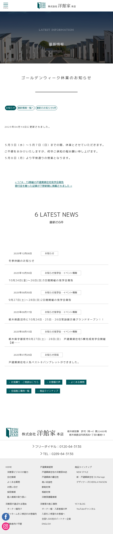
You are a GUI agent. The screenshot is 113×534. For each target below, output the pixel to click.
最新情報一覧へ (26, 107)
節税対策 (46, 487)
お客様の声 (54, 382)
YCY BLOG (80, 503)
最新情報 (56, 44)
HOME (9, 467)
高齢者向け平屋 (14, 523)
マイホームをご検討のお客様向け (22, 516)
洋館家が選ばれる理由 (16, 503)
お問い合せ (12, 487)
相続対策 (46, 492)
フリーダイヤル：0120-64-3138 (58, 446)
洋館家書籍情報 (49, 497)
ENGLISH (46, 523)
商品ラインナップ (49, 390)
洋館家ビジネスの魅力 (17, 472)
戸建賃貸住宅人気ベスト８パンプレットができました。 (44, 362)
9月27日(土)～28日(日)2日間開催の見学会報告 (40, 300)
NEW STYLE (82, 472)
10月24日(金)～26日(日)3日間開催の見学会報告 (41, 280)
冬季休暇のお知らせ (21, 260)
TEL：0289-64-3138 (58, 454)
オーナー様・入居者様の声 (54, 508)
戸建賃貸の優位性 (50, 477)
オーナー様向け (14, 508)
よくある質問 (78, 382)
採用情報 (11, 492)
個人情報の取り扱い (16, 497)
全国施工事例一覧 (20, 390)
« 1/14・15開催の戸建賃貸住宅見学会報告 (39, 182)
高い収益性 (47, 482)
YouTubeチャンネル (85, 508)
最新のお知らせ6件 (46, 107)
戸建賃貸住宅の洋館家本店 (54, 472)
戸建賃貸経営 (46, 467)
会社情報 (11, 477)
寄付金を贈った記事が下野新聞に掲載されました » (43, 186)
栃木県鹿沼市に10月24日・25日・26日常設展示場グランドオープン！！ (56, 319)
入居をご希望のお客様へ (53, 513)
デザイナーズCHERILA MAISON (91, 482)
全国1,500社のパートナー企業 (56, 518)
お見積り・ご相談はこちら (25, 382)
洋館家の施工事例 (48, 503)
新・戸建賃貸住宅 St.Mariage (90, 477)
